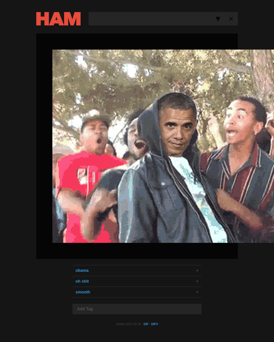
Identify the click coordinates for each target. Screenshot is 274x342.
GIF (146, 324)
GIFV (154, 324)
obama (82, 270)
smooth (83, 292)
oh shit (82, 281)
